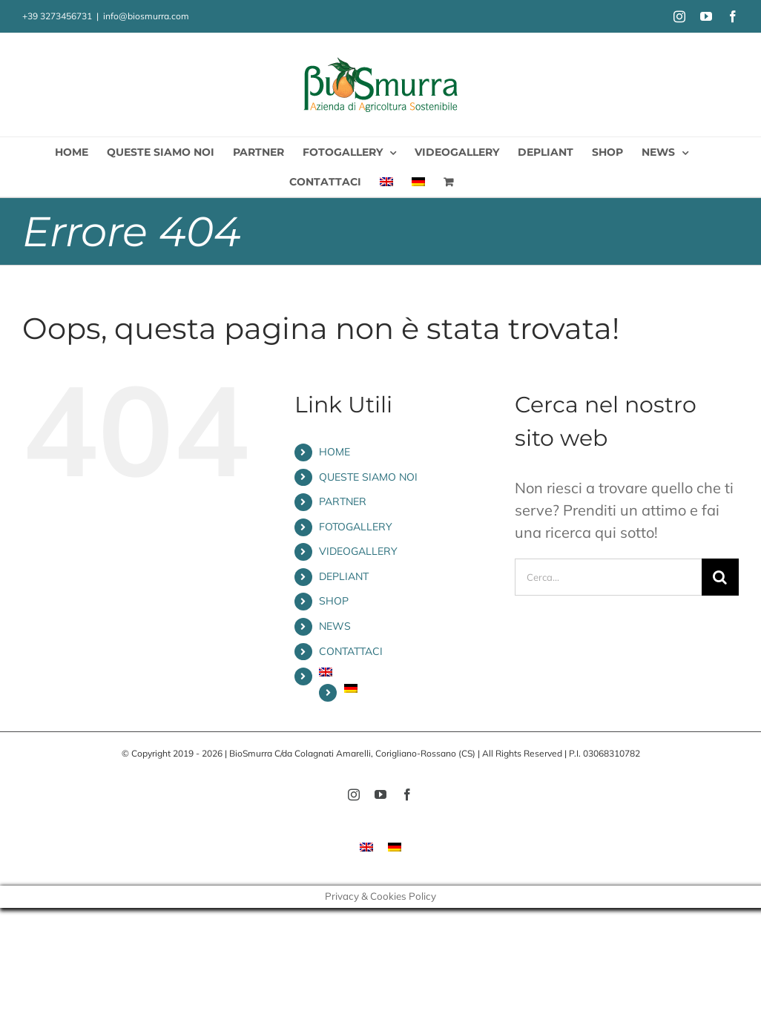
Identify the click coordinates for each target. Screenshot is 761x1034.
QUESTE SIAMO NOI (368, 477)
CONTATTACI (351, 651)
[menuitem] (386, 182)
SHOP (334, 600)
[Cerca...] (608, 577)
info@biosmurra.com (146, 16)
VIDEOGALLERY (358, 551)
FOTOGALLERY (355, 526)
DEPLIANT (344, 576)
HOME (334, 451)
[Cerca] (720, 577)
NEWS (335, 626)
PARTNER (342, 501)
